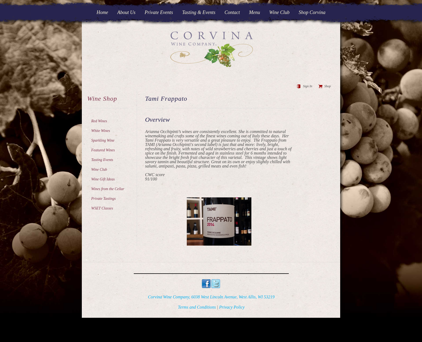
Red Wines (99, 121)
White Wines (100, 131)
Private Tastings (103, 199)
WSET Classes (102, 208)
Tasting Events (102, 160)
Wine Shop (102, 98)
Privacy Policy (232, 307)
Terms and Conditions (197, 307)
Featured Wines (103, 150)
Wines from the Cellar (107, 189)
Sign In (307, 86)
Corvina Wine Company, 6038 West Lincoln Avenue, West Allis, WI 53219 (211, 297)
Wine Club (99, 169)
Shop (327, 86)
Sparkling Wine (102, 140)
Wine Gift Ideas (103, 179)
